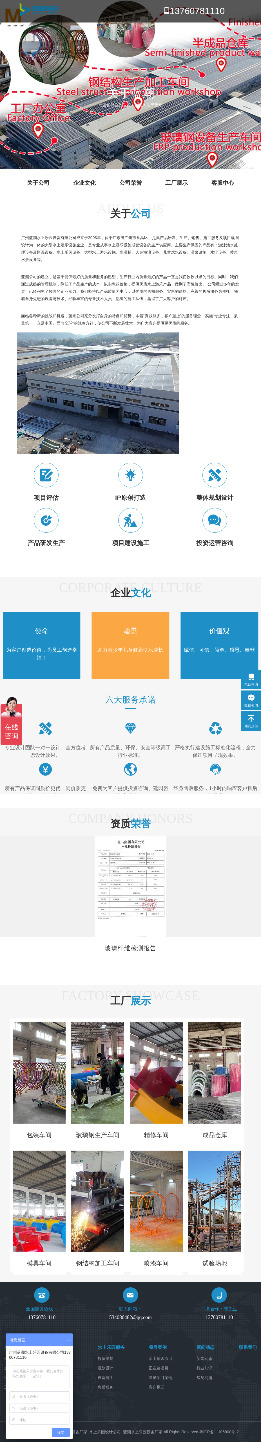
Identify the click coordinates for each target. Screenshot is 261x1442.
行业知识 (204, 1368)
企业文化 (84, 183)
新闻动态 (206, 1347)
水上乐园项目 (160, 1358)
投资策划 (105, 1358)
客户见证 (156, 1387)
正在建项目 (158, 1368)
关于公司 (38, 183)
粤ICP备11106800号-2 (219, 1432)
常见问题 (204, 1377)
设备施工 (105, 1377)
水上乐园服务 (111, 1347)
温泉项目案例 (160, 1377)
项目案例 (158, 1347)
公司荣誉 (130, 183)
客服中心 (222, 183)
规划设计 (105, 1368)
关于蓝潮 (154, 105)
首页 (138, 105)
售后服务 (105, 1387)
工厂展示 (176, 183)
